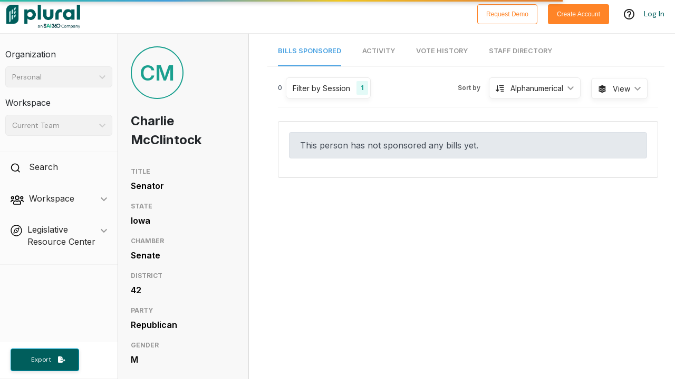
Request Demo (507, 14)
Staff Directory (520, 51)
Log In (654, 14)
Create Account (578, 14)
